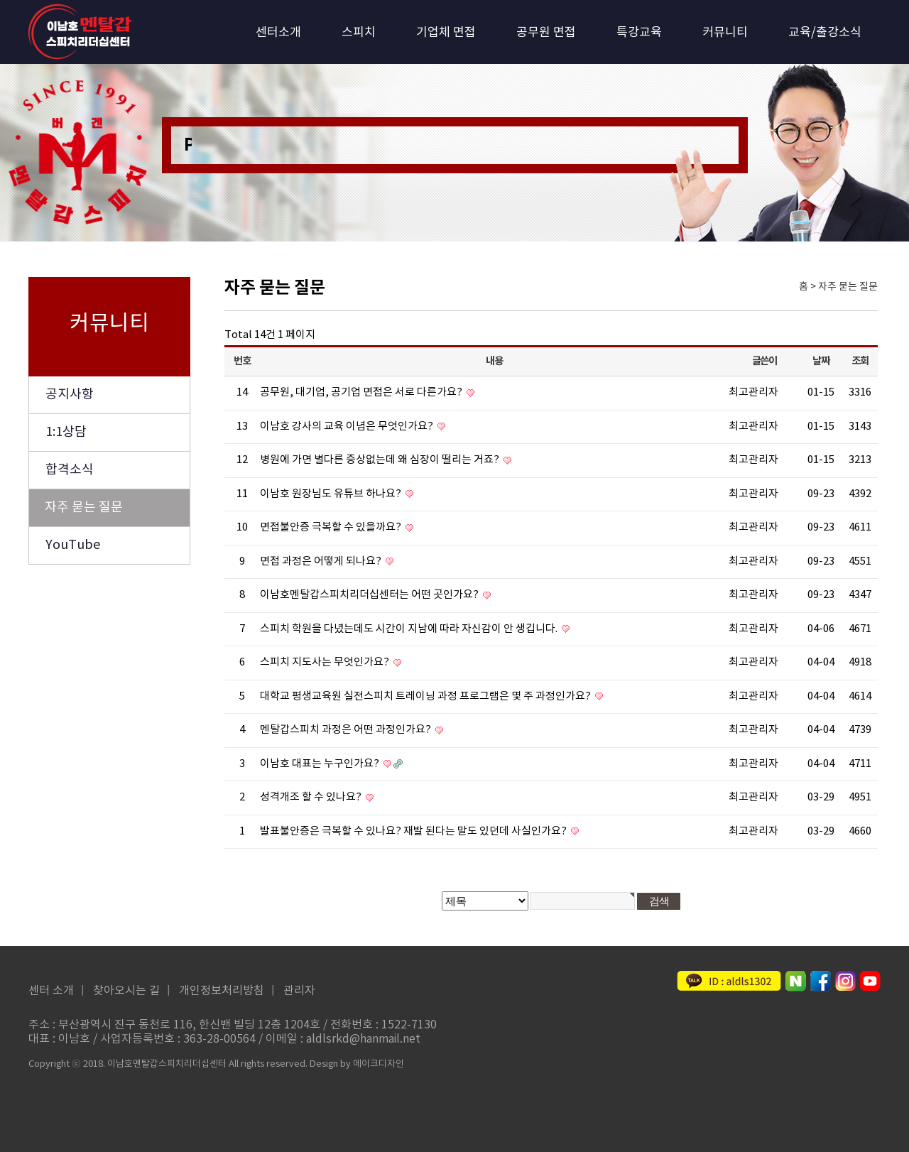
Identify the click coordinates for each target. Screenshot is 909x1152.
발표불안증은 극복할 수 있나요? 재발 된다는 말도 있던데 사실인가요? (414, 831)
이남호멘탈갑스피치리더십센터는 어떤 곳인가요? (370, 595)
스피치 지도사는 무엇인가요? (325, 662)
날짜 (820, 361)
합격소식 (69, 469)
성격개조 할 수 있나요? (312, 797)
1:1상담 (66, 432)
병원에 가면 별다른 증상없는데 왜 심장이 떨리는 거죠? (380, 460)
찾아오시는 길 (126, 990)
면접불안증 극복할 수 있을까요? (331, 527)
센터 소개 (51, 990)
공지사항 (69, 394)
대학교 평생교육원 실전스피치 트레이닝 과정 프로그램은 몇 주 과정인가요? (426, 696)
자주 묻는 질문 (84, 507)
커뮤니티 (725, 33)
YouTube (72, 545)
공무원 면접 (546, 33)
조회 (859, 361)
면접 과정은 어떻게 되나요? (321, 561)
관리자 (299, 990)
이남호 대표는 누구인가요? (320, 764)
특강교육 (639, 33)
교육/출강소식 (824, 33)
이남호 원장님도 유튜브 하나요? (331, 494)
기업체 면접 (446, 33)
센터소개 (278, 33)
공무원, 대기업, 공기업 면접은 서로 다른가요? (362, 392)
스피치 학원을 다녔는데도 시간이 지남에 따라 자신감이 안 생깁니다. (410, 629)
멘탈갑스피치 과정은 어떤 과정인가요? (346, 730)
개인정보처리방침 (221, 990)
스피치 (359, 33)
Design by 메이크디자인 (357, 1064)
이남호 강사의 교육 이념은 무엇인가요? (347, 426)
